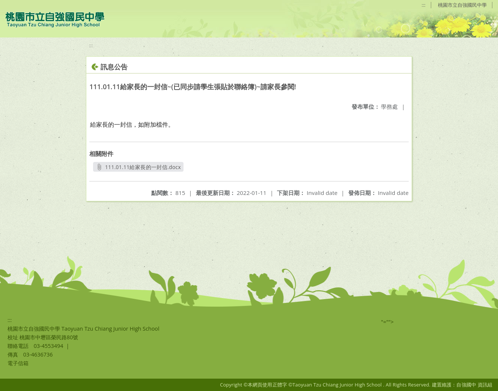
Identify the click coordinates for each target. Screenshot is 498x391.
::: (424, 4)
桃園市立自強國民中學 (462, 4)
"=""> (387, 321)
